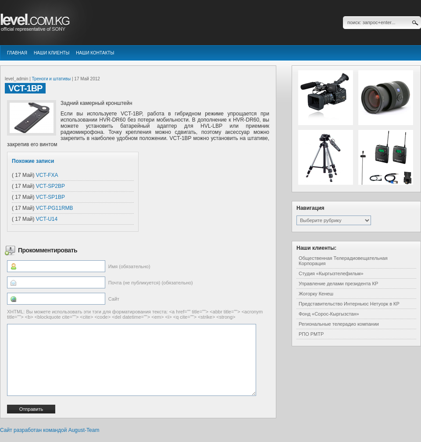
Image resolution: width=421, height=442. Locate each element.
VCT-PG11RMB (54, 208)
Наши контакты (95, 52)
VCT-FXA (47, 175)
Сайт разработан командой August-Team (49, 430)
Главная (17, 52)
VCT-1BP (25, 88)
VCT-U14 (46, 219)
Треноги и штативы (51, 78)
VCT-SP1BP (50, 197)
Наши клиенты (51, 52)
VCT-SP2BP (50, 186)
